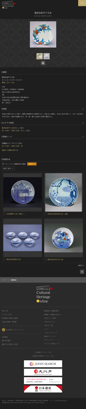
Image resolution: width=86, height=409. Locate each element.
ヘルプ (46, 329)
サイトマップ (48, 340)
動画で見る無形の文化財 (10, 344)
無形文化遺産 (6, 340)
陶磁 (3, 82)
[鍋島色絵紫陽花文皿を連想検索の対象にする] (4, 259)
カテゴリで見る (7, 314)
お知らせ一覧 (48, 325)
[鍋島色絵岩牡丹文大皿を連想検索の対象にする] (45, 259)
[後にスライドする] (81, 265)
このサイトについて (50, 333)
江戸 (8, 82)
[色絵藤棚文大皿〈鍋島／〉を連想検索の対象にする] (4, 214)
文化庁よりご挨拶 (50, 318)
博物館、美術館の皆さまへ (53, 314)
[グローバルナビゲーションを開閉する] (82, 3)
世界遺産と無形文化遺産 (10, 318)
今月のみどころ (49, 322)
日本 (12, 82)
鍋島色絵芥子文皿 (8, 128)
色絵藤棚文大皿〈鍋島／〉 (16, 214)
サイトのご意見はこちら (52, 343)
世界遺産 (5, 337)
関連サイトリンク (50, 336)
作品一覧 (5, 311)
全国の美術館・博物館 (9, 322)
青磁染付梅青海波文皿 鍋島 (58, 214)
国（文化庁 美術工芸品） (11, 130)
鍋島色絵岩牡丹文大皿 (55, 259)
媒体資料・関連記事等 (51, 311)
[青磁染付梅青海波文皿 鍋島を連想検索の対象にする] (45, 214)
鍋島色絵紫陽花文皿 (14, 259)
